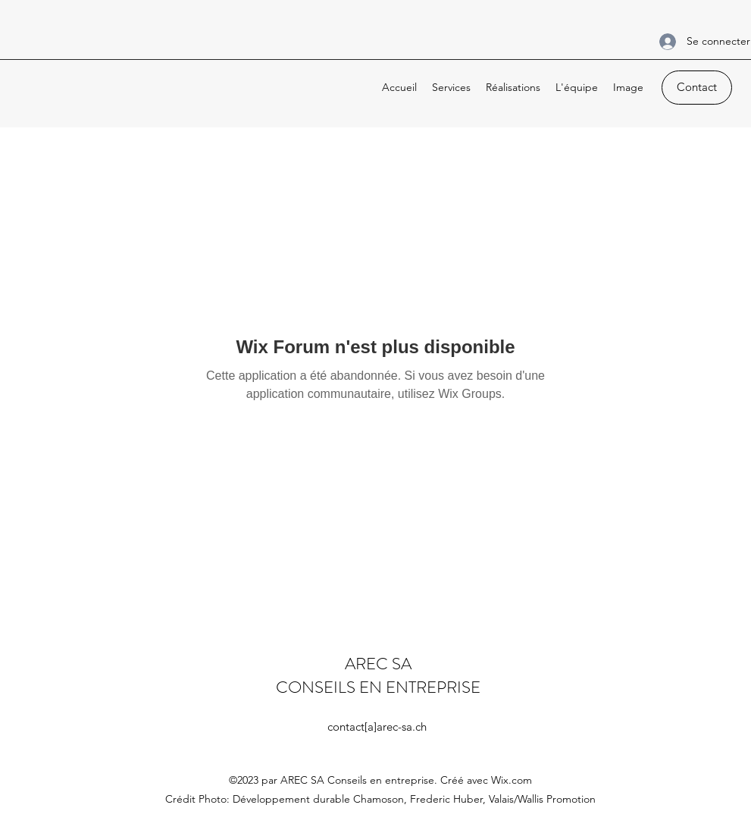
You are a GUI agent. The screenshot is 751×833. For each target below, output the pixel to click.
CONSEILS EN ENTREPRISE (378, 687)
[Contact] (697, 87)
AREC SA (378, 663)
